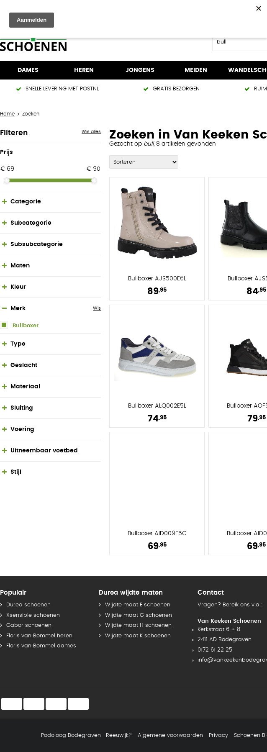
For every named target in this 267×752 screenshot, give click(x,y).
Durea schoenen (28, 605)
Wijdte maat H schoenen (138, 625)
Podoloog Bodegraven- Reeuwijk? (86, 735)
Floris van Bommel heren (39, 636)
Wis (97, 308)
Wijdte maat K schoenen (138, 636)
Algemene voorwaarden (170, 735)
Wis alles (91, 131)
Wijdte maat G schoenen (138, 615)
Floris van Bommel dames (41, 646)
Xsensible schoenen (33, 615)
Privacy (218, 735)
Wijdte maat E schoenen (137, 605)
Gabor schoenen (28, 625)
